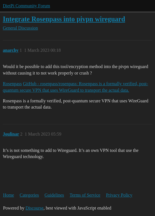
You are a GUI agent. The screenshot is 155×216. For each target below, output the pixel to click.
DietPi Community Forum (26, 5)
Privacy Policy (119, 195)
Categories (29, 195)
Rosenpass (12, 83)
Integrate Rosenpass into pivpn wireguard (64, 19)
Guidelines (54, 195)
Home (8, 195)
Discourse (35, 208)
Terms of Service (85, 195)
